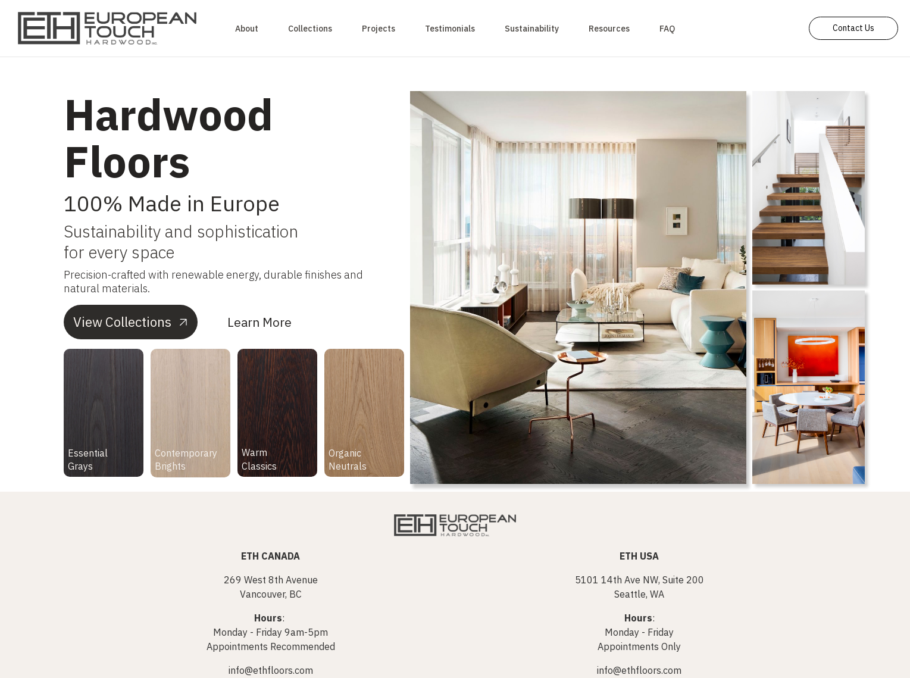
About (246, 28)
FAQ (667, 28)
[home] (107, 28)
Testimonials (450, 28)
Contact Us (853, 28)
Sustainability (532, 28)
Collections (310, 28)
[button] (609, 28)
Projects (378, 28)
